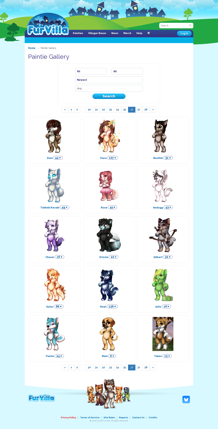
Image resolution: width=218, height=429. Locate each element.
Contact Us (138, 417)
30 (89, 109)
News (114, 33)
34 (117, 109)
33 (110, 109)
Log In (184, 33)
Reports (123, 417)
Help (139, 33)
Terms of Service (89, 417)
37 (138, 109)
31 (96, 109)
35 (124, 109)
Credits (153, 417)
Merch (127, 33)
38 (145, 109)
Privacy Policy (68, 417)
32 (103, 109)
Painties (78, 33)
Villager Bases (97, 33)
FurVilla (47, 24)
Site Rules (109, 417)
